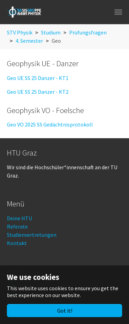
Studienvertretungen (31, 234)
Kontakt (17, 243)
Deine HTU (19, 218)
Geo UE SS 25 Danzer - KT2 (37, 91)
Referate (17, 226)
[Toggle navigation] (118, 12)
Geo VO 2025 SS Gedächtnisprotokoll (50, 124)
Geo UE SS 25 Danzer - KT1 (37, 77)
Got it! (64, 310)
